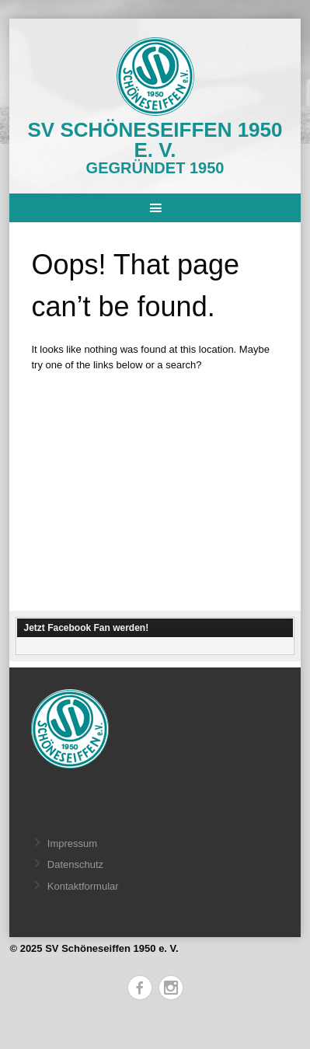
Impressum (72, 843)
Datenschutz (75, 864)
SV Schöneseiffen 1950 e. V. (155, 140)
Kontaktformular (83, 886)
